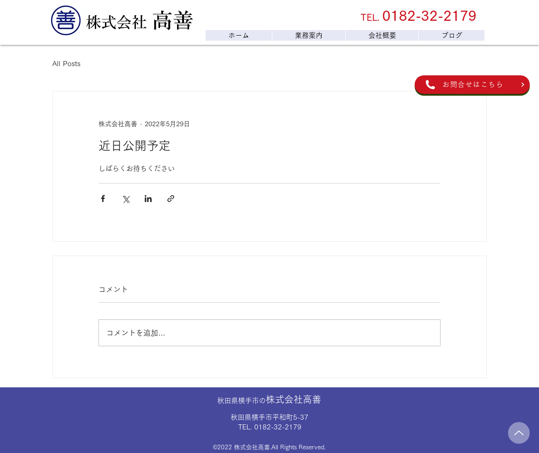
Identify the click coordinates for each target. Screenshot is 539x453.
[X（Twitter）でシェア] (125, 198)
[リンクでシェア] (170, 198)
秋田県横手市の (269, 400)
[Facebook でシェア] (102, 198)
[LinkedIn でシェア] (148, 198)
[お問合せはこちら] (472, 84)
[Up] (519, 433)
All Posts (66, 63)
